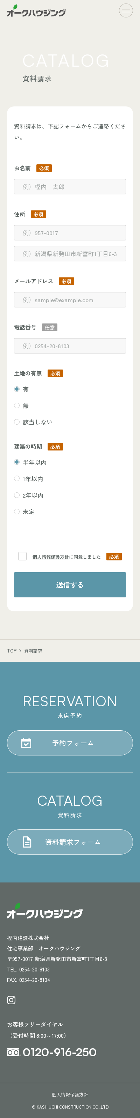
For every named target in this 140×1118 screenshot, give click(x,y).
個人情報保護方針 (51, 556)
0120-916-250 (60, 1052)
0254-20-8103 (34, 969)
